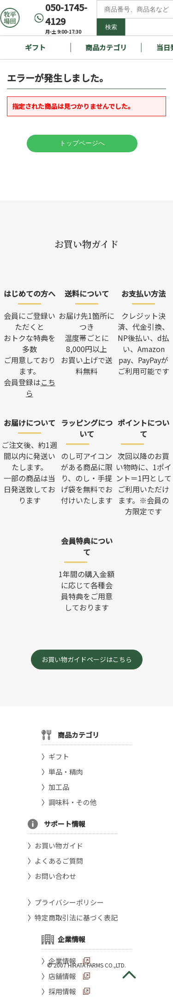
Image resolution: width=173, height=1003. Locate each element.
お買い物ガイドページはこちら (87, 659)
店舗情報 (62, 976)
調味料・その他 (72, 802)
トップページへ (82, 143)
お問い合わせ (55, 876)
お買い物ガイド (59, 845)
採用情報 (62, 991)
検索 (111, 27)
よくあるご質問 (59, 861)
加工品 (58, 787)
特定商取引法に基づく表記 (76, 917)
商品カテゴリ (106, 47)
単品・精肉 (65, 771)
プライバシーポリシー (69, 902)
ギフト (35, 47)
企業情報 (62, 961)
